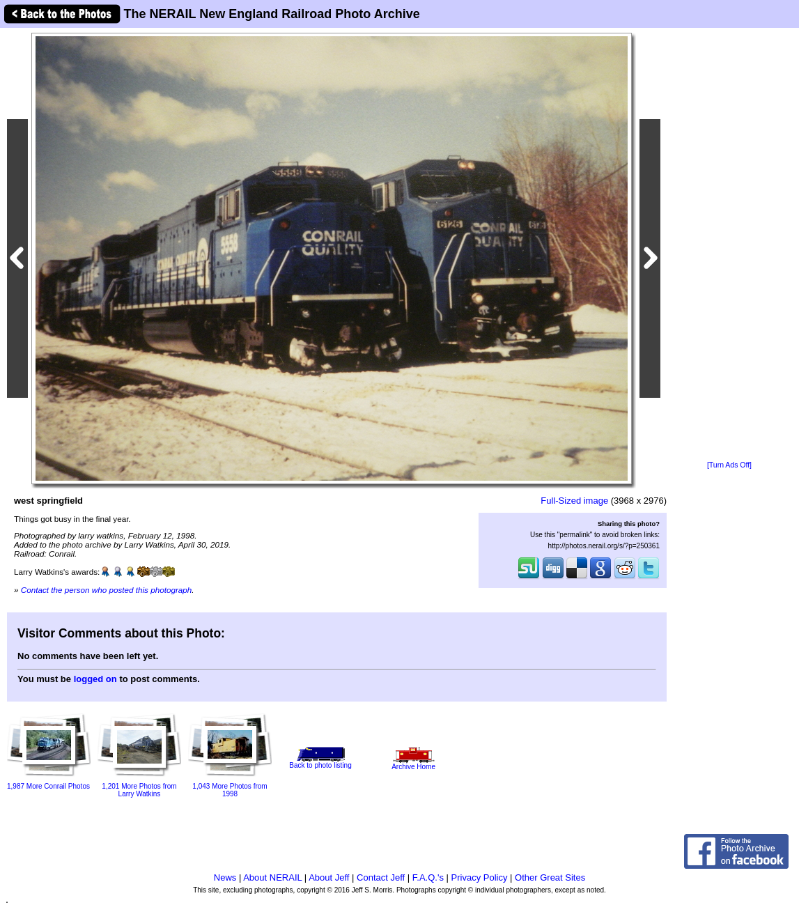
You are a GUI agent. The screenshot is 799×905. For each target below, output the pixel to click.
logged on (95, 679)
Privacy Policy (479, 877)
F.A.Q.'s (428, 877)
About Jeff (329, 877)
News (225, 877)
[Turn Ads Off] (729, 465)
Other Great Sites (550, 877)
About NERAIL (272, 877)
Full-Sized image (574, 500)
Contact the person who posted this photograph (106, 589)
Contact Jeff (381, 877)
